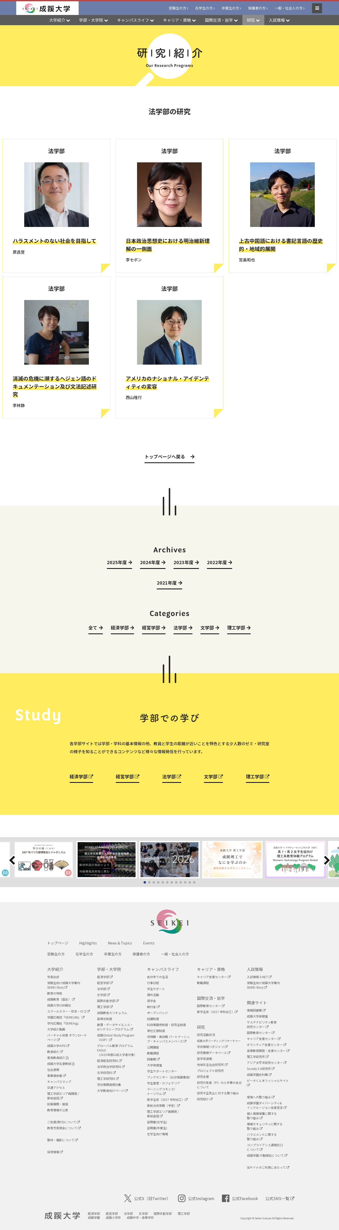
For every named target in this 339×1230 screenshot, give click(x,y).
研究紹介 (205, 1099)
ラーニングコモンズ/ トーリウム (161, 1091)
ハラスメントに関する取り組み (262, 1136)
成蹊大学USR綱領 (59, 1005)
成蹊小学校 (113, 1217)
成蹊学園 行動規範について (267, 1155)
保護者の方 (257, 7)
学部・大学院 (109, 969)
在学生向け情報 (157, 1134)
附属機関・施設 (57, 1104)
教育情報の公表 (57, 1110)
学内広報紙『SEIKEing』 (63, 1023)
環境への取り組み (261, 1097)
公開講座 (153, 1047)
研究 (201, 1027)
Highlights (88, 942)
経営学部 (127, 776)
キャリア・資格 (211, 969)
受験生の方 (177, 7)
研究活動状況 (206, 1034)
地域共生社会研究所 (212, 1064)
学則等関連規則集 (109, 1084)
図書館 (153, 1059)
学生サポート (156, 989)
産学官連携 (204, 1058)
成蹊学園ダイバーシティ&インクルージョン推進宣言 (267, 1105)
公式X (147, 1198)
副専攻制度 (104, 1019)
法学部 (171, 776)
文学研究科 (106, 1072)
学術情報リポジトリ (212, 1046)
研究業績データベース (213, 1052)
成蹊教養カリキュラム (112, 1013)
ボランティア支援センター (266, 1044)
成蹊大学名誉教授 (60, 1063)
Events (149, 942)
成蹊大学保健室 (257, 1016)
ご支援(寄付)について (63, 1122)
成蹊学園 (94, 1217)
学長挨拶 (53, 977)
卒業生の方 (230, 7)
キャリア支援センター (214, 977)
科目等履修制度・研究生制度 (166, 1025)
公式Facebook (240, 1198)
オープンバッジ (157, 1013)
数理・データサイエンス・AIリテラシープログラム (115, 1027)
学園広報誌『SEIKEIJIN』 (66, 1017)
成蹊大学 (62, 1216)
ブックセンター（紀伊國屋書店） (169, 1077)
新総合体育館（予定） (163, 1105)
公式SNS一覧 (279, 1198)
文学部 (213, 776)
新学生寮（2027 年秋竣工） (167, 1099)
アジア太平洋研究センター (267, 1062)
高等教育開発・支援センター (268, 1050)
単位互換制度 (156, 1030)
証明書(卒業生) (157, 1128)
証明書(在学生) (157, 1122)
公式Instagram (196, 1198)
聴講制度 (153, 1019)
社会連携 (53, 1069)
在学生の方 (204, 7)
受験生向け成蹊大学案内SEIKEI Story (63, 985)
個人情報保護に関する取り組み (262, 1115)
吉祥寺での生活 (157, 977)
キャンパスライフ (163, 969)
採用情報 (55, 1152)
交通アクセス (56, 1087)
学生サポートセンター (162, 1071)
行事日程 (153, 983)
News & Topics (120, 942)
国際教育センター (211, 1006)
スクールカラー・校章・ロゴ (68, 1011)
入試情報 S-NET (259, 977)
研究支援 (203, 1076)
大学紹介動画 (56, 1029)
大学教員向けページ (112, 1090)
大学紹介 (55, 969)
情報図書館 (256, 1010)
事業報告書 (56, 1075)
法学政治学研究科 (111, 1066)
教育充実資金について (64, 1128)
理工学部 (257, 776)
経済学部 (81, 776)
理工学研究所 (258, 1056)
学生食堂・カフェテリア (163, 1083)
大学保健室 (154, 1065)
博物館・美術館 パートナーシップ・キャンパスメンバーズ (168, 1038)
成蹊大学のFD (58, 1045)
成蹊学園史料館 (259, 1074)
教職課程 (153, 1053)
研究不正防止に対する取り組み (218, 1093)
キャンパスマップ (59, 1081)
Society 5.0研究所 (261, 1068)
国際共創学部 (108, 1001)
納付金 (153, 1007)
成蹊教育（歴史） (61, 999)
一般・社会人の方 (289, 7)
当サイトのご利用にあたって (268, 1167)
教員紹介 (55, 1051)
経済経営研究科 (109, 1060)
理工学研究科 (108, 1078)
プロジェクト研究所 (210, 1070)
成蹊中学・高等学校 (140, 1217)
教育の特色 (54, 993)
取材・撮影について (62, 1140)
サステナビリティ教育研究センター (262, 1024)
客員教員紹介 (57, 1057)
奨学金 (151, 1001)
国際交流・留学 (211, 998)
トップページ (57, 942)
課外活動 (153, 995)
